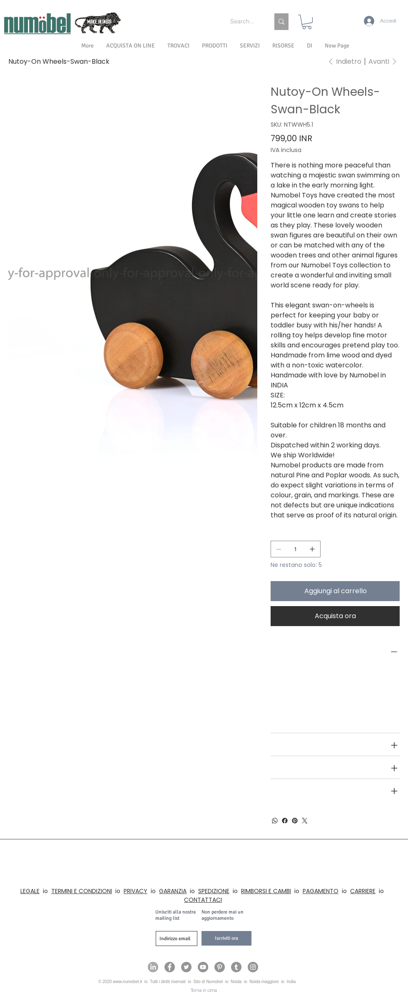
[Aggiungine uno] (312, 549)
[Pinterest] (295, 820)
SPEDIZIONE (213, 891)
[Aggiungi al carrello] (335, 591)
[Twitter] (305, 820)
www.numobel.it (127, 981)
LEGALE (30, 891)
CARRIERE (363, 891)
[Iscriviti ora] (226, 938)
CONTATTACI (203, 900)
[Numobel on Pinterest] (219, 967)
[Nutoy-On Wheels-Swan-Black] (58, 61)
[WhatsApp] (275, 820)
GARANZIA (173, 891)
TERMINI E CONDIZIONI (81, 891)
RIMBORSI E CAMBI (266, 891)
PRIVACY (135, 891)
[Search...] (243, 21)
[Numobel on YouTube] (203, 967)
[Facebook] (285, 820)
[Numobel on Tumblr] (236, 967)
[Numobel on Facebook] (169, 967)
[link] (307, 22)
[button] (309, 45)
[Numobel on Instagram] (253, 967)
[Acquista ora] (335, 616)
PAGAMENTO (320, 891)
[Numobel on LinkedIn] (153, 967)
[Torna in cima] (204, 990)
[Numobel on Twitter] (186, 967)
